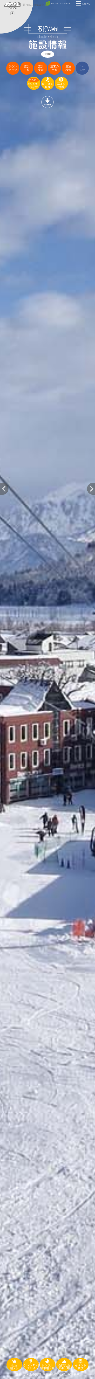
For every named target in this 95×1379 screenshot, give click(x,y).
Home (47, 54)
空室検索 (68, 68)
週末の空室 (54, 68)
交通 (18, 1374)
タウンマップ (12, 68)
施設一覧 (27, 68)
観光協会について (54, 1374)
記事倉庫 (73, 1374)
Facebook (82, 68)
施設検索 (40, 68)
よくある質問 (32, 1374)
